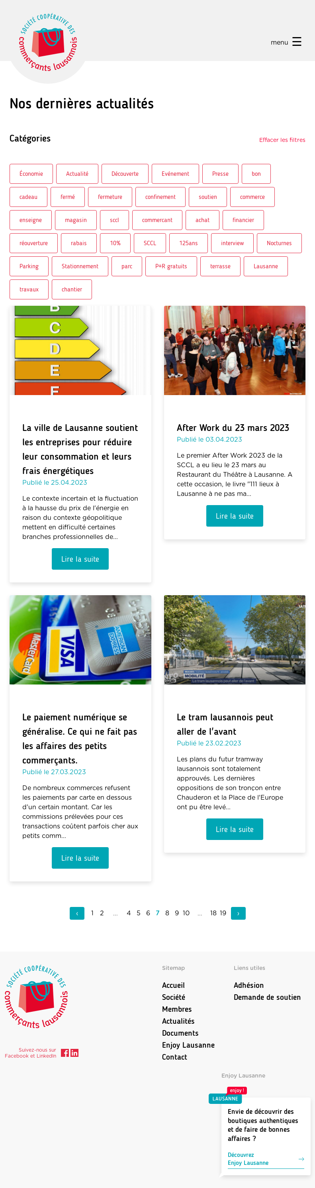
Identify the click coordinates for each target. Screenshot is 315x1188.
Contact (174, 1057)
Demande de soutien (267, 997)
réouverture (34, 243)
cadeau (28, 197)
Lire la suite (80, 559)
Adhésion (249, 985)
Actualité (77, 173)
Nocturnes (279, 243)
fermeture (110, 197)
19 (223, 913)
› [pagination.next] (238, 913)
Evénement (175, 173)
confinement (160, 197)
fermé (68, 197)
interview (232, 243)
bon (256, 173)
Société (173, 997)
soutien (208, 197)
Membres (177, 1009)
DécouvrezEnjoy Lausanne (266, 1158)
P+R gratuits (171, 266)
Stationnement (80, 266)
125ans (188, 243)
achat (202, 220)
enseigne (31, 220)
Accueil (173, 985)
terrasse (220, 266)
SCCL (150, 243)
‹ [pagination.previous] (77, 913)
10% (115, 243)
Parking (29, 266)
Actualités (178, 1021)
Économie (31, 173)
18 (213, 913)
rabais (79, 243)
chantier (72, 289)
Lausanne (266, 266)
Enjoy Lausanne (188, 1045)
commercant (157, 220)
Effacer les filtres (282, 140)
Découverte (125, 173)
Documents (180, 1033)
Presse (220, 173)
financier (243, 220)
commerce (252, 197)
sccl (114, 220)
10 (186, 913)
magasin (76, 220)
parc (126, 266)
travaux (29, 289)
